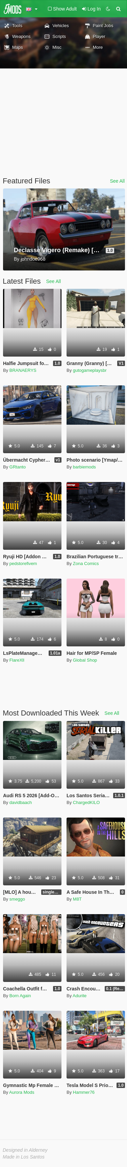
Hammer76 (84, 1092)
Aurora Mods (21, 1092)
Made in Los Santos (24, 1157)
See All (117, 181)
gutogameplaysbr (90, 370)
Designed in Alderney (25, 1150)
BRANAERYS (22, 370)
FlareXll (16, 660)
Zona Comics (86, 563)
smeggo (17, 899)
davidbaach (20, 802)
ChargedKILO (86, 802)
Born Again (20, 995)
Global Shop (85, 660)
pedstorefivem (23, 563)
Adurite (79, 995)
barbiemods (84, 466)
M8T (77, 899)
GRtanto (17, 466)
